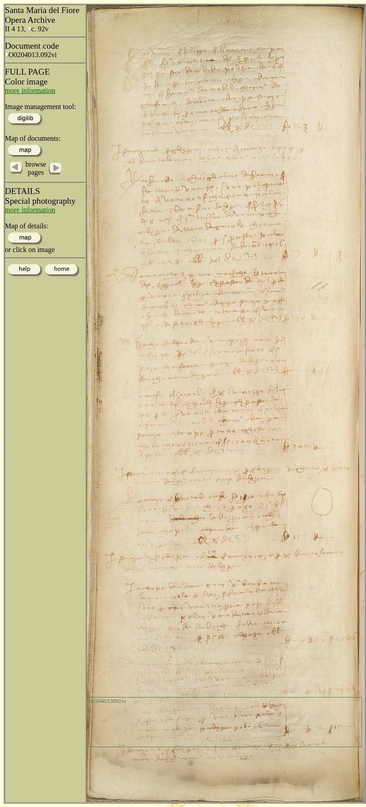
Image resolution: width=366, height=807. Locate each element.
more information (30, 90)
